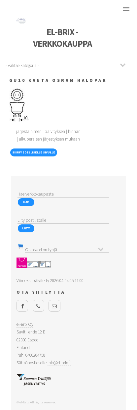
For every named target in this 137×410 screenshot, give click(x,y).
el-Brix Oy (25, 324)
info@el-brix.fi (59, 363)
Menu (126, 9)
